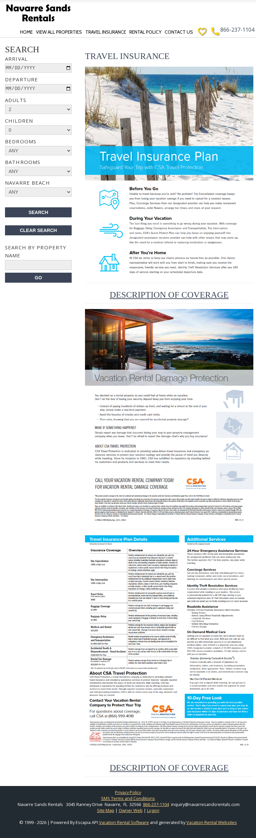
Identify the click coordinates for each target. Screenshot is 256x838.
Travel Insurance (106, 32)
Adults (15, 100)
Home (27, 32)
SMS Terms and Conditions (128, 798)
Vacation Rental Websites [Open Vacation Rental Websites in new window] (211, 822)
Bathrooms (22, 162)
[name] (38, 265)
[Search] (38, 278)
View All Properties (60, 32)
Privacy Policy (128, 792)
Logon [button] (153, 810)
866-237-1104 (237, 29)
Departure (21, 79)
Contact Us (179, 32)
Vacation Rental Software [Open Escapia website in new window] (124, 822)
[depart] (38, 88)
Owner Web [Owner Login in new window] (131, 810)
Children (19, 120)
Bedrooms (20, 141)
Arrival (16, 58)
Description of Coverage (169, 295)
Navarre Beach (27, 182)
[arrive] (38, 68)
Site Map (105, 810)
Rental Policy (146, 32)
